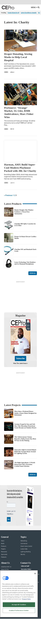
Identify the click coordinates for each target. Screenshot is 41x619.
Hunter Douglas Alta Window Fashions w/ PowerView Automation (23, 212)
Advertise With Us (6, 567)
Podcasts (3, 557)
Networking (23, 541)
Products (3, 546)
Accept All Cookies (19, 604)
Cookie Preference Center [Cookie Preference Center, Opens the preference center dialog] (19, 610)
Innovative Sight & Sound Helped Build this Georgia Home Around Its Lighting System (25, 451)
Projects (3, 549)
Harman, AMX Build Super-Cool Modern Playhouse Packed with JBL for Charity (20, 167)
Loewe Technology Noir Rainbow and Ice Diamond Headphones (25, 263)
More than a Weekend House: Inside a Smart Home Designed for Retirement (25, 413)
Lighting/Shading (25, 551)
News (6, 72)
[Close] (35, 573)
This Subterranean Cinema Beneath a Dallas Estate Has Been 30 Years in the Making (25, 439)
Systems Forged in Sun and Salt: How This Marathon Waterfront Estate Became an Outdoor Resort (25, 426)
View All (32, 273)
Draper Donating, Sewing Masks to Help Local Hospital (18, 57)
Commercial (23, 543)
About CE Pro (5, 569)
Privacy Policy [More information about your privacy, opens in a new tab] (26, 599)
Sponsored (4, 554)
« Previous (8, 195)
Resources (4, 551)
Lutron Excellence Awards (28, 12)
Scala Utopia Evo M (13, 12)
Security (22, 554)
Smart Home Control (26, 546)
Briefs (2, 543)
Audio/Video (23, 549)
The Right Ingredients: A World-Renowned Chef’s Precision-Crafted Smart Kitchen (24, 464)
